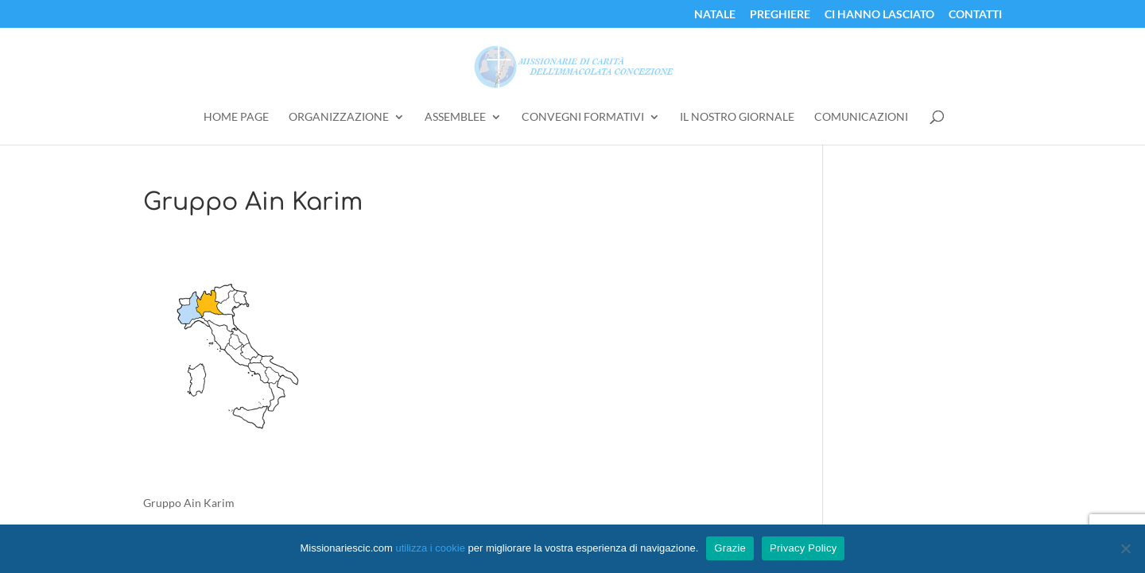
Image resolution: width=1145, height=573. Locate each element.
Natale (715, 15)
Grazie (730, 548)
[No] (1125, 548)
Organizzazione (339, 117)
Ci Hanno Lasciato (879, 15)
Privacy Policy (803, 548)
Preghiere (780, 15)
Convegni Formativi (583, 117)
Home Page (236, 117)
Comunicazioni (861, 117)
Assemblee (455, 117)
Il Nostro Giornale (737, 117)
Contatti (975, 15)
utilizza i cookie (429, 548)
